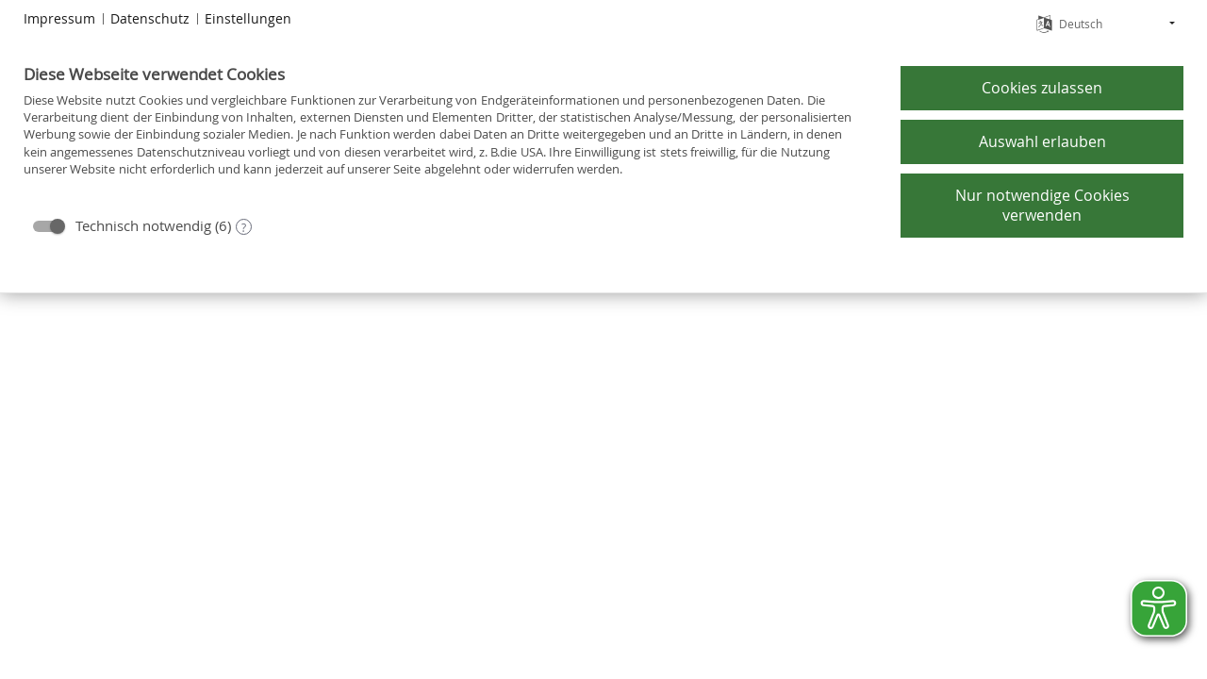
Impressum (59, 18)
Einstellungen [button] (248, 18)
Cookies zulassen (1042, 87)
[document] (446, 134)
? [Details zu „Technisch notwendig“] (243, 227)
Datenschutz (150, 18)
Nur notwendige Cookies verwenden (1042, 206)
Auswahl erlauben (1042, 141)
